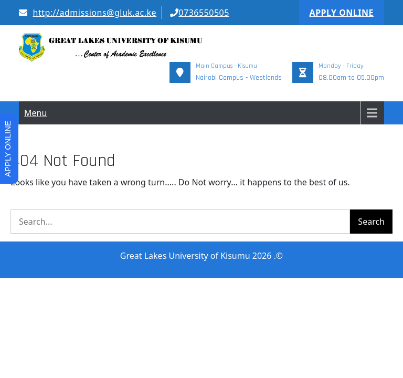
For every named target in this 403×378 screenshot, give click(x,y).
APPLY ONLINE (342, 12)
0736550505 (199, 12)
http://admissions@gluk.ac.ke (87, 12)
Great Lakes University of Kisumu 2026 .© (201, 222)
